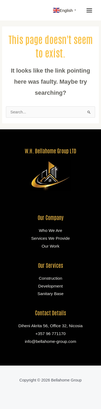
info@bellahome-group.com (50, 341)
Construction (50, 278)
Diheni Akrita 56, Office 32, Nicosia (50, 325)
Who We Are (50, 230)
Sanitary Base (50, 293)
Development (50, 286)
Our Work (50, 246)
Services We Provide (50, 238)
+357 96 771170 (50, 333)
